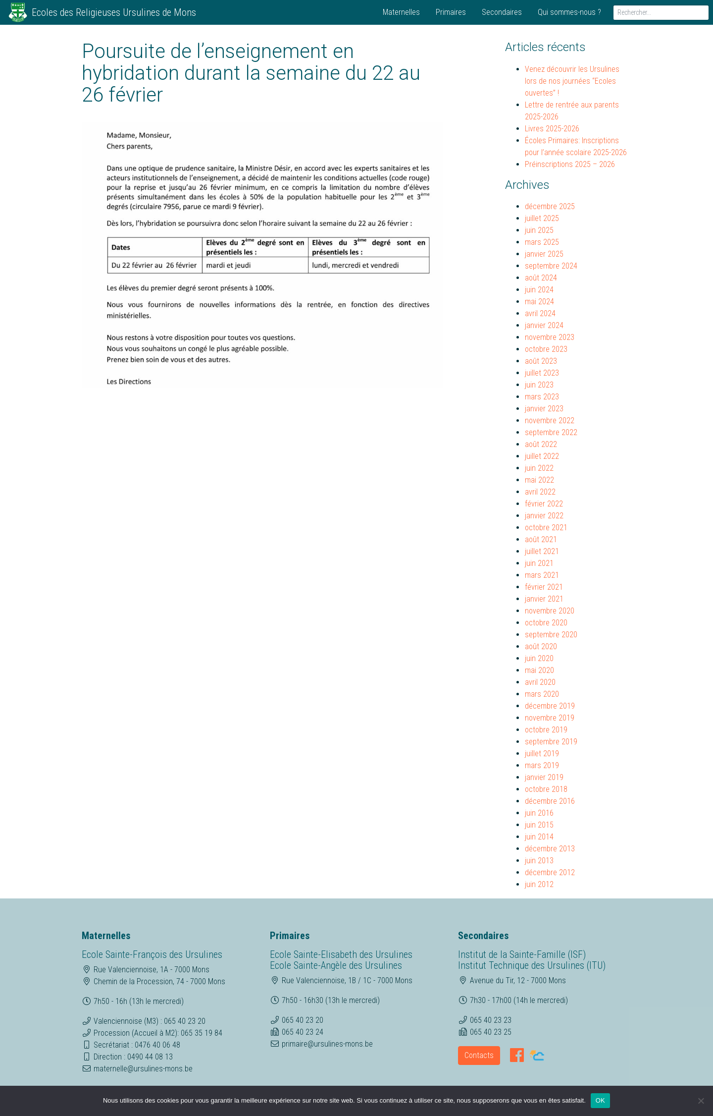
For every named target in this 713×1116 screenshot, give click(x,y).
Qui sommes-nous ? (569, 12)
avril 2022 (540, 492)
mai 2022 (539, 480)
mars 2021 (542, 575)
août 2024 (541, 277)
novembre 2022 (549, 420)
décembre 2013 (550, 848)
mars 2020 (542, 694)
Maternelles (401, 12)
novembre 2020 (549, 610)
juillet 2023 (542, 373)
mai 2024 (539, 301)
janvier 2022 (544, 515)
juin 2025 (539, 230)
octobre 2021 (546, 527)
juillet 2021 (542, 551)
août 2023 (541, 361)
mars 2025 (542, 242)
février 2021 (544, 587)
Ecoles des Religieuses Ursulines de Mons (114, 12)
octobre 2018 (546, 789)
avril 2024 (540, 313)
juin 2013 (539, 860)
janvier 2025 (544, 254)
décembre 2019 (550, 706)
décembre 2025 (550, 206)
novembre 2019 (549, 718)
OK (600, 1100)
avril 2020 (540, 682)
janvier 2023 (544, 408)
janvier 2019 (544, 777)
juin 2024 (539, 289)
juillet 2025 (542, 218)
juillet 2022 (542, 456)
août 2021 (541, 539)
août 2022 (541, 444)
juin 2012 (539, 884)
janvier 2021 (544, 599)
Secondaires (502, 12)
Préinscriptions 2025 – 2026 (570, 164)
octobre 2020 (546, 622)
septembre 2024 (551, 266)
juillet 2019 (542, 753)
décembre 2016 (550, 801)
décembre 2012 (550, 872)
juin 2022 (539, 468)
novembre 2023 (549, 337)
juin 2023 (539, 385)
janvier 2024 (544, 325)
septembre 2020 (551, 634)
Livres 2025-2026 (552, 128)
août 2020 (541, 646)
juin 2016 (539, 813)
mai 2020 (539, 670)
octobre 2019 (546, 729)
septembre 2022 (551, 432)
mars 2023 (542, 396)
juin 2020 (539, 658)
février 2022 (544, 503)
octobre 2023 (546, 349)
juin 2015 (539, 825)
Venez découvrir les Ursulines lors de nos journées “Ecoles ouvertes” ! (572, 81)
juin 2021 (539, 563)
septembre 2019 (551, 741)
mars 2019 (542, 765)
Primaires (451, 12)
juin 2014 (539, 836)
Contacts (479, 1055)
